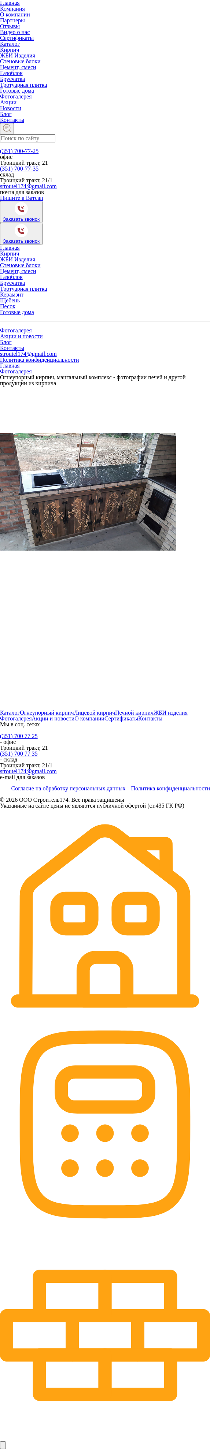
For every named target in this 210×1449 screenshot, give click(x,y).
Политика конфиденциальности (39, 360)
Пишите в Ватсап (21, 198)
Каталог (10, 44)
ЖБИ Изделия (17, 55)
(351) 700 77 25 (19, 736)
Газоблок (11, 73)
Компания (12, 8)
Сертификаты (17, 38)
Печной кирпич (134, 712)
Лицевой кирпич (94, 712)
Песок (7, 306)
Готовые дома (17, 90)
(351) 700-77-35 (19, 168)
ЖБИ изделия (171, 712)
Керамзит (11, 294)
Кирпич (9, 49)
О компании (15, 14)
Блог (6, 114)
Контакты (12, 120)
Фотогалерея (16, 96)
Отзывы (10, 26)
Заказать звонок (21, 219)
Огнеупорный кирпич (47, 712)
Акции (8, 102)
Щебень (10, 300)
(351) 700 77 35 (19, 753)
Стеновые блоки (20, 61)
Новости (10, 108)
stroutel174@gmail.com (28, 186)
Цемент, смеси (18, 67)
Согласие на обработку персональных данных (68, 788)
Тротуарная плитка (23, 85)
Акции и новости (21, 336)
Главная (10, 248)
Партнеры (12, 20)
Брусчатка (12, 79)
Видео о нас (15, 32)
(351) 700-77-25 (19, 151)
